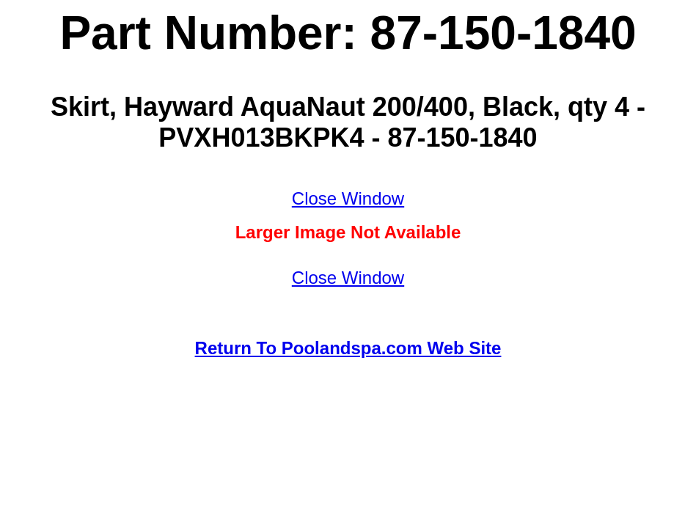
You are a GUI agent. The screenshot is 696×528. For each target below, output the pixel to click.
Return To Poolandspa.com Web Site (348, 348)
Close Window (348, 198)
